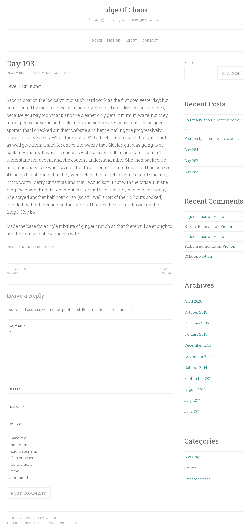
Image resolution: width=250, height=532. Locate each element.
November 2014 (198, 356)
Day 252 (191, 171)
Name (16, 389)
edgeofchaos (58, 73)
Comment (19, 329)
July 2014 (192, 400)
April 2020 (193, 301)
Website (18, 424)
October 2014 (195, 367)
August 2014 (194, 389)
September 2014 (198, 378)
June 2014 (193, 411)
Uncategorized (39, 247)
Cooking (191, 456)
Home (97, 40)
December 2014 (197, 345)
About (131, 40)
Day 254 (191, 149)
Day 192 (48, 270)
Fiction (113, 40)
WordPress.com (63, 523)
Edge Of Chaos (125, 10)
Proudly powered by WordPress (36, 518)
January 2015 (195, 334)
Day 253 (191, 160)
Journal (191, 468)
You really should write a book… (212, 138)
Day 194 (131, 270)
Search (190, 62)
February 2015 (196, 323)
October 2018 (195, 312)
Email (17, 406)
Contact (150, 40)
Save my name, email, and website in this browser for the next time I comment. (24, 458)
